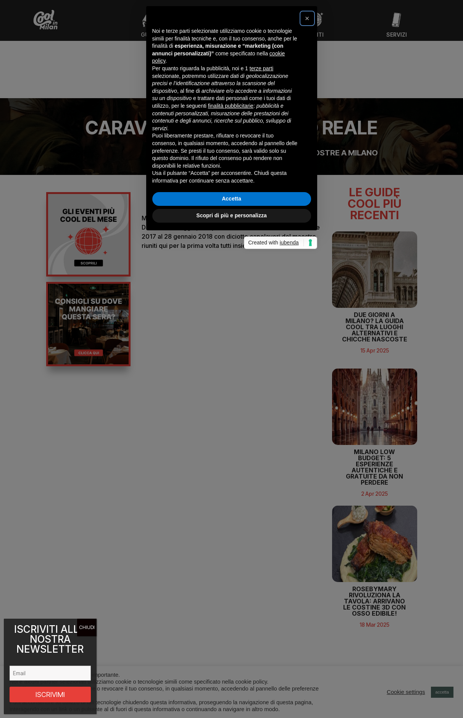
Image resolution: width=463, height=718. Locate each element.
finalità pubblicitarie (230, 347)
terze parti (261, 309)
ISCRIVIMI (50, 695)
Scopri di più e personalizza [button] (231, 456)
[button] (307, 259)
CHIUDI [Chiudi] (87, 627)
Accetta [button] (231, 440)
